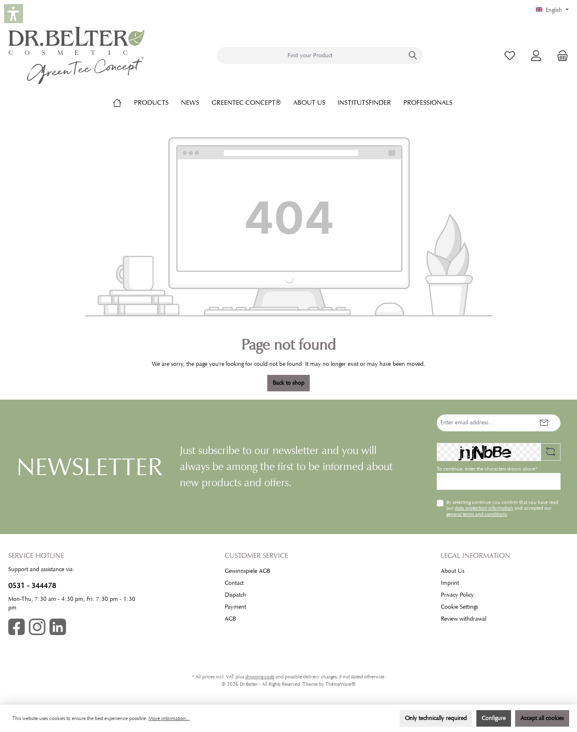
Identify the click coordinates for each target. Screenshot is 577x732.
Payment (235, 606)
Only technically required (436, 718)
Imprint (450, 582)
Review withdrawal (463, 618)
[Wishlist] (510, 55)
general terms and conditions (476, 514)
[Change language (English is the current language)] (552, 10)
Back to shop (288, 382)
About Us (452, 570)
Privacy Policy (457, 594)
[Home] (123, 102)
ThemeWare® (340, 684)
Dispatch (235, 594)
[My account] (536, 55)
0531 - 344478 (32, 585)
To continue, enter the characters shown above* (487, 469)
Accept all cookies (542, 718)
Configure (494, 718)
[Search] (413, 55)
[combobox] (310, 55)
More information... (169, 718)
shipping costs (259, 676)
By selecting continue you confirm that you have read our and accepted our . (502, 508)
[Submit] (544, 422)
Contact (234, 582)
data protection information (484, 508)
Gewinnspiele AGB (247, 570)
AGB (230, 618)
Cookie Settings (459, 606)
